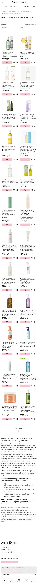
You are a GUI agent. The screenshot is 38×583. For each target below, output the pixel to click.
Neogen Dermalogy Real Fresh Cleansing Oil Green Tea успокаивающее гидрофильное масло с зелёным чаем (27, 409)
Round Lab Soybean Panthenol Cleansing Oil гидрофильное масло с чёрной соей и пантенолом (9, 345)
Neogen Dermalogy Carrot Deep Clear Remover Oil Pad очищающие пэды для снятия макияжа (10, 408)
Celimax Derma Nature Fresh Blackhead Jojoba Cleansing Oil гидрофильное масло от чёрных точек (28, 117)
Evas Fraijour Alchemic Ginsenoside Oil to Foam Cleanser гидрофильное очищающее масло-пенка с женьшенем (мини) (27, 248)
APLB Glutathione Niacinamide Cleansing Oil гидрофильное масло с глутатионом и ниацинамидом (28, 281)
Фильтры (28, 27)
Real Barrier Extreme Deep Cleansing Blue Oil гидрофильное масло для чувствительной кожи (28, 344)
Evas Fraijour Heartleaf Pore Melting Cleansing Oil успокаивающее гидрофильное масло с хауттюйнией (9, 281)
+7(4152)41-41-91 (6, 550)
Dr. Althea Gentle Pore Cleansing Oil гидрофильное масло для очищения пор (10, 376)
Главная (3, 11)
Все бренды (4, 6)
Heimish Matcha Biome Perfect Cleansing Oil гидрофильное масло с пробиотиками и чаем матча (9, 117)
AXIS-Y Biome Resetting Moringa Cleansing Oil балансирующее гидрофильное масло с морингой (9, 313)
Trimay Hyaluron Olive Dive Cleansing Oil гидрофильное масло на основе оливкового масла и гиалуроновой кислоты (28, 150)
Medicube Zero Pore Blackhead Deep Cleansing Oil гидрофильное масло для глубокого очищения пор (28, 377)
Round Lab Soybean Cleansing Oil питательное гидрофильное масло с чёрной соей (9, 85)
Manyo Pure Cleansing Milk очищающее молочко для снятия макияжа (9, 148)
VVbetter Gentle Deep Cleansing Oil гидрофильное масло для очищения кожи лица (28, 312)
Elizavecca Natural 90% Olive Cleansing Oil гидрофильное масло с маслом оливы (27, 182)
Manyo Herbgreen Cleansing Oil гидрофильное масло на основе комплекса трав (9, 54)
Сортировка (10, 27)
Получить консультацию (10, 562)
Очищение (12, 11)
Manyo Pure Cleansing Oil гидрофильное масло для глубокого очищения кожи (28, 54)
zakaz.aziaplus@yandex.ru (10, 552)
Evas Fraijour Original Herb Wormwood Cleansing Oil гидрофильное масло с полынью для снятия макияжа (9, 214)
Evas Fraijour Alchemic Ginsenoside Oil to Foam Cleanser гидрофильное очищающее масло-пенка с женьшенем (9, 247)
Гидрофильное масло (24, 11)
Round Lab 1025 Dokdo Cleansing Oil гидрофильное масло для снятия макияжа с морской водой (28, 85)
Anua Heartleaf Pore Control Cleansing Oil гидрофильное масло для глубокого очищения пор (10, 182)
